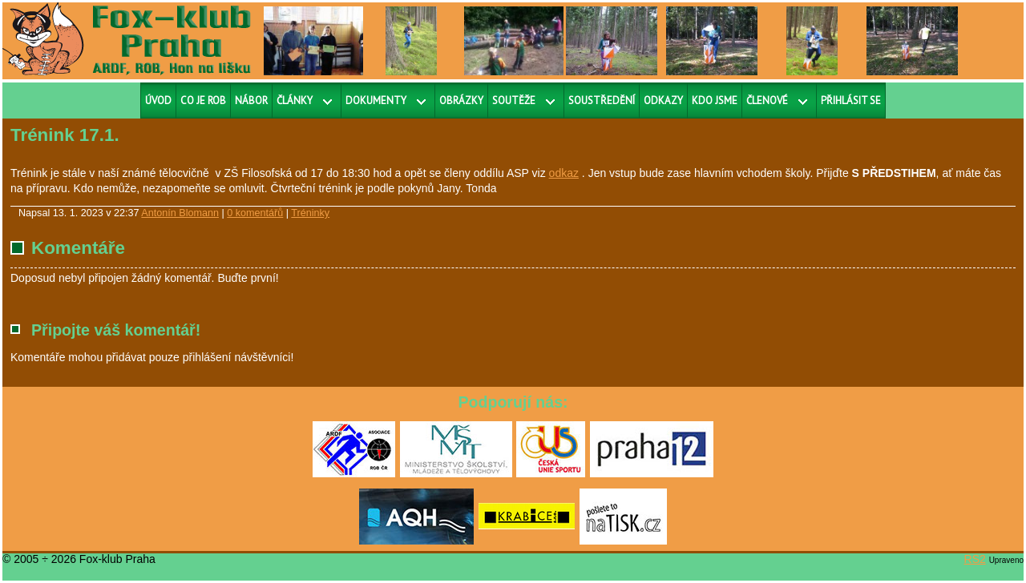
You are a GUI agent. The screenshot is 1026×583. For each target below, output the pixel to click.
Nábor (251, 100)
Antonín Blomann (180, 213)
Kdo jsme (714, 100)
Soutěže (513, 100)
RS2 (975, 559)
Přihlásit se (851, 100)
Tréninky (310, 213)
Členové (767, 100)
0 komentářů (255, 213)
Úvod (158, 100)
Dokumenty (375, 100)
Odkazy (663, 100)
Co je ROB (203, 100)
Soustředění (601, 100)
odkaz (564, 173)
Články (295, 100)
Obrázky (461, 100)
